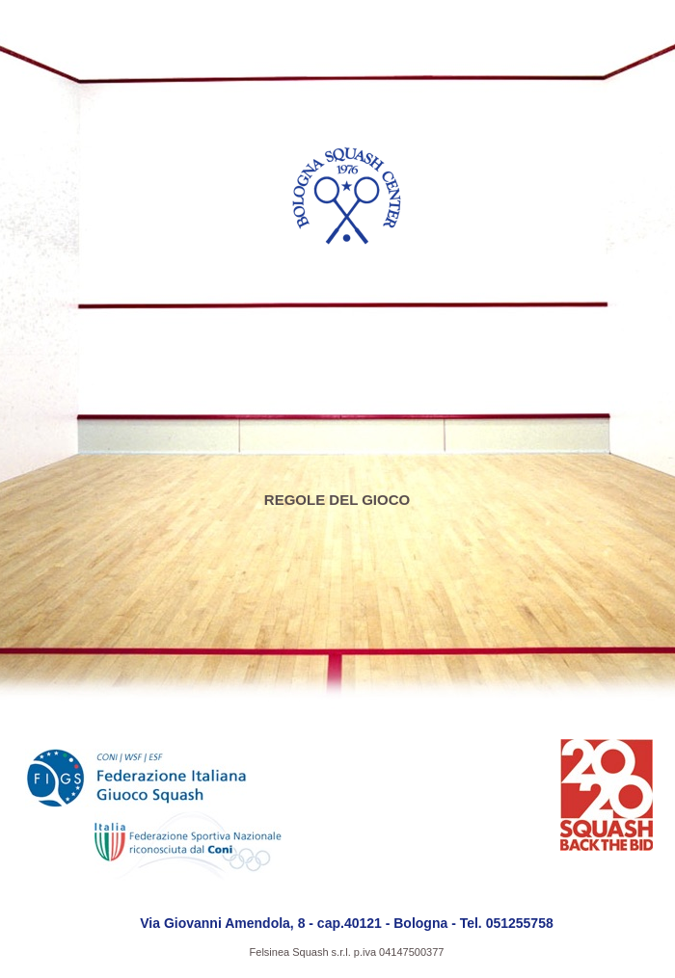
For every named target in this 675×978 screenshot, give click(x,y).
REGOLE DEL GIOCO (337, 499)
